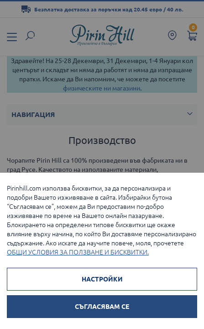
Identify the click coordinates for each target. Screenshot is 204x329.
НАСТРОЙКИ (102, 279)
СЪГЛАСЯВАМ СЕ (102, 306)
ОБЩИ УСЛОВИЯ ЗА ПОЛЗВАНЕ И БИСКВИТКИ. (78, 252)
